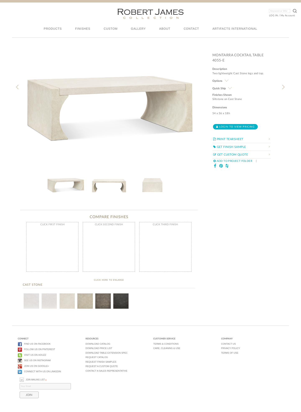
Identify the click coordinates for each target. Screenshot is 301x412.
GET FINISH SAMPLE (229, 147)
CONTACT (191, 28)
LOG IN (273, 15)
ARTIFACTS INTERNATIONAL (234, 28)
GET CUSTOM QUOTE (230, 154)
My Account (288, 15)
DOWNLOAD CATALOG (97, 344)
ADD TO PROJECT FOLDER (232, 161)
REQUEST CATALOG (96, 357)
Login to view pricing (235, 126)
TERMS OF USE (230, 353)
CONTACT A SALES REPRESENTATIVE (106, 371)
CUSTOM (110, 28)
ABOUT (164, 28)
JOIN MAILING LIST (33, 379)
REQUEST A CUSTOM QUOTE (101, 366)
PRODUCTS (53, 28)
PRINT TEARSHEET (228, 139)
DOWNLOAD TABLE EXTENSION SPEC (106, 353)
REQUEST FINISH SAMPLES (100, 362)
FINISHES (83, 28)
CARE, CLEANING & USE (166, 348)
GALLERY (138, 28)
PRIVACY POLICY (230, 348)
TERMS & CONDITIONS (166, 344)
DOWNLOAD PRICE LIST (98, 348)
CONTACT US (228, 344)
